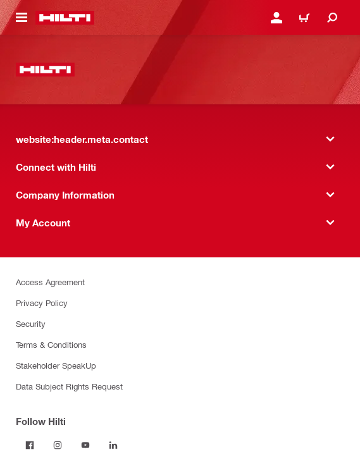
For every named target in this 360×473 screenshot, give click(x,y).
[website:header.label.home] (64, 18)
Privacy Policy (42, 302)
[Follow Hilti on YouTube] (85, 445)
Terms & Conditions (51, 344)
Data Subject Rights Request (69, 386)
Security (31, 323)
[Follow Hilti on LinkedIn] (113, 445)
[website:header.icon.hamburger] (21, 18)
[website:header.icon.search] (332, 18)
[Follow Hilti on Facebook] (30, 445)
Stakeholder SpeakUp (56, 365)
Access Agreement (50, 281)
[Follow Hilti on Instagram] (57, 445)
